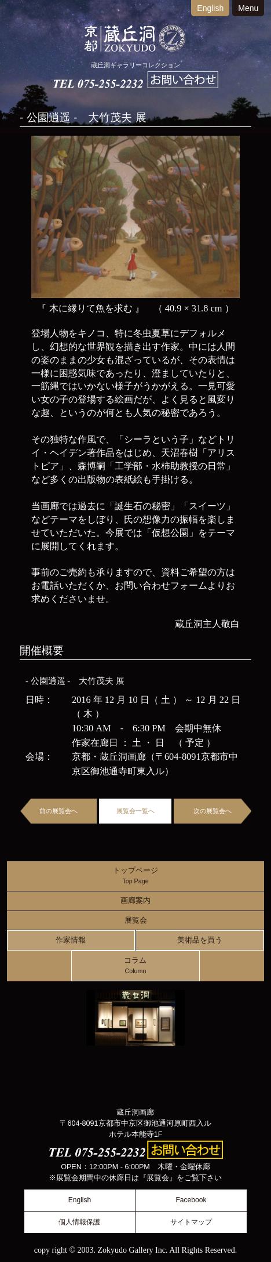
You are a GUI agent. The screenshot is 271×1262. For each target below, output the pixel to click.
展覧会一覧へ (135, 810)
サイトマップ (191, 1222)
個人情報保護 (79, 1222)
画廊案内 (135, 901)
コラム (135, 965)
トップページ (135, 875)
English (210, 8)
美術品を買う (199, 940)
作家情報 (71, 940)
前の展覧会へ (58, 810)
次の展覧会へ (212, 810)
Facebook (190, 1200)
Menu (248, 8)
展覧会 (135, 920)
